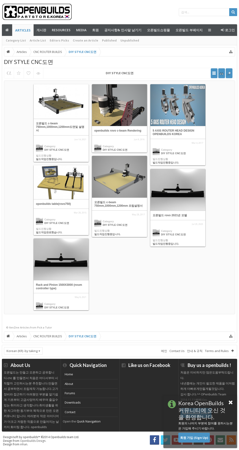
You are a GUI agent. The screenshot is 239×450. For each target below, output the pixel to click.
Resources (61, 30)
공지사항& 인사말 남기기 (122, 30)
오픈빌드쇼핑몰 (158, 30)
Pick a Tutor (44, 327)
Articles (23, 30)
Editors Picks (59, 40)
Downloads (73, 402)
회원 (95, 30)
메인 (7, 30)
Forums (70, 393)
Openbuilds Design (33, 441)
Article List (38, 40)
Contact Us (177, 351)
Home (69, 374)
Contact (70, 412)
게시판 (41, 30)
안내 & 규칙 (195, 351)
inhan (23, 444)
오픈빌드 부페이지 (189, 30)
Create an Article (85, 40)
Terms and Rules (217, 351)
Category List (16, 40)
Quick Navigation (89, 421)
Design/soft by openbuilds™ (41, 437)
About (69, 384)
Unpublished (129, 40)
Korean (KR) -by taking (22, 351)
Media (81, 30)
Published (109, 40)
